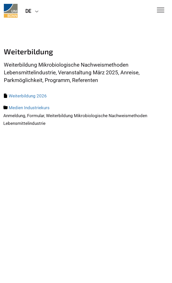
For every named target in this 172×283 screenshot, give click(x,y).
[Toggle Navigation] (160, 10)
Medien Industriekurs (29, 107)
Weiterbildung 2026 (28, 95)
